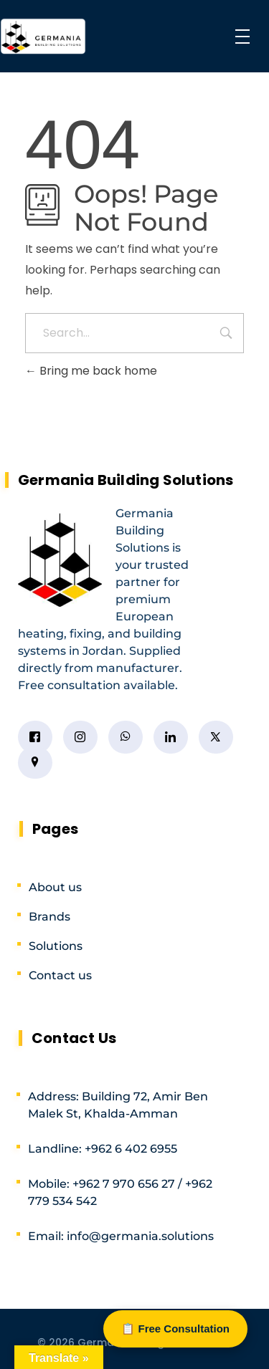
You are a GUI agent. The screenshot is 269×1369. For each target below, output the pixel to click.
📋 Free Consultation (175, 1328)
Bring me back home (91, 370)
